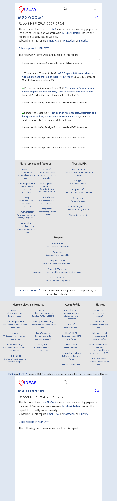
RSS (57, 40)
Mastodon (69, 40)
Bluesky (83, 40)
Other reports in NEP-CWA (34, 48)
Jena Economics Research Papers (76, 91)
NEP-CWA (50, 29)
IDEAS (23, 290)
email (50, 40)
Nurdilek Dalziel (71, 32)
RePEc (35, 290)
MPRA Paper (66, 77)
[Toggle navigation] (65, 9)
